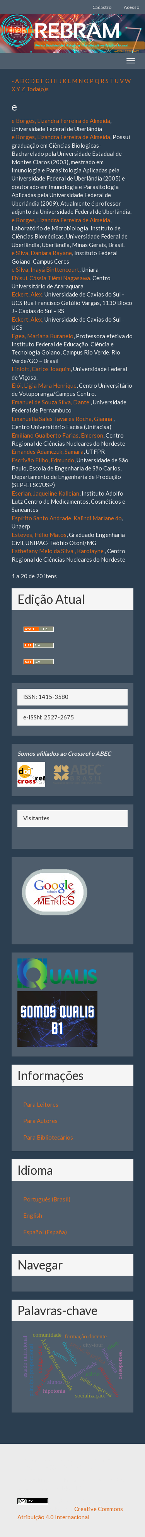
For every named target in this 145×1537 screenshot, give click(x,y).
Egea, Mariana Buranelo (42, 335)
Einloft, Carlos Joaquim (41, 368)
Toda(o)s (37, 88)
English (32, 1215)
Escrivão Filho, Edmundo (43, 460)
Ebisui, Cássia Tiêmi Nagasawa (51, 277)
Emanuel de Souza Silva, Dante (51, 402)
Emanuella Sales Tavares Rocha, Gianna (62, 418)
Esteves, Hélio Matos (39, 534)
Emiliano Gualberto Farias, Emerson (57, 435)
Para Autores (40, 1120)
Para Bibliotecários (48, 1137)
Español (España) (45, 1232)
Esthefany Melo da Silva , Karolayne (58, 550)
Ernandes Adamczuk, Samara (48, 451)
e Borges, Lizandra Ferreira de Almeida (61, 120)
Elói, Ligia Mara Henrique (44, 385)
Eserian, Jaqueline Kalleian (45, 493)
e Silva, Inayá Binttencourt (45, 269)
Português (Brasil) (46, 1199)
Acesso (131, 7)
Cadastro (101, 7)
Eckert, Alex (27, 294)
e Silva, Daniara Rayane (42, 252)
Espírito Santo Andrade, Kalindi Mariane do (67, 518)
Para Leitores (40, 1104)
